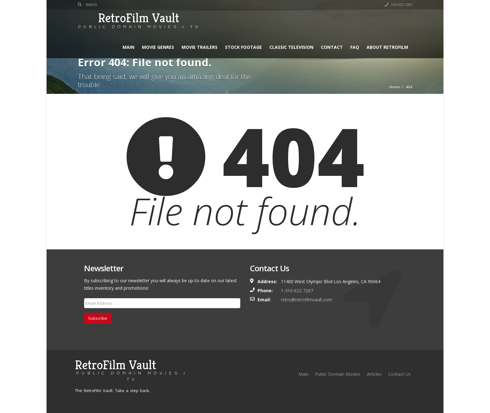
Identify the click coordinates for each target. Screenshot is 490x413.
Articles (374, 374)
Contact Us (399, 374)
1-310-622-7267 (297, 290)
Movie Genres (158, 47)
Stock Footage (243, 47)
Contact (332, 47)
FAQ (354, 47)
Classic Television (291, 47)
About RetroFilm (387, 47)
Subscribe (97, 318)
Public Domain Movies (337, 374)
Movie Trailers (200, 47)
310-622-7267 (398, 5)
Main (128, 47)
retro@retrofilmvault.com (306, 300)
